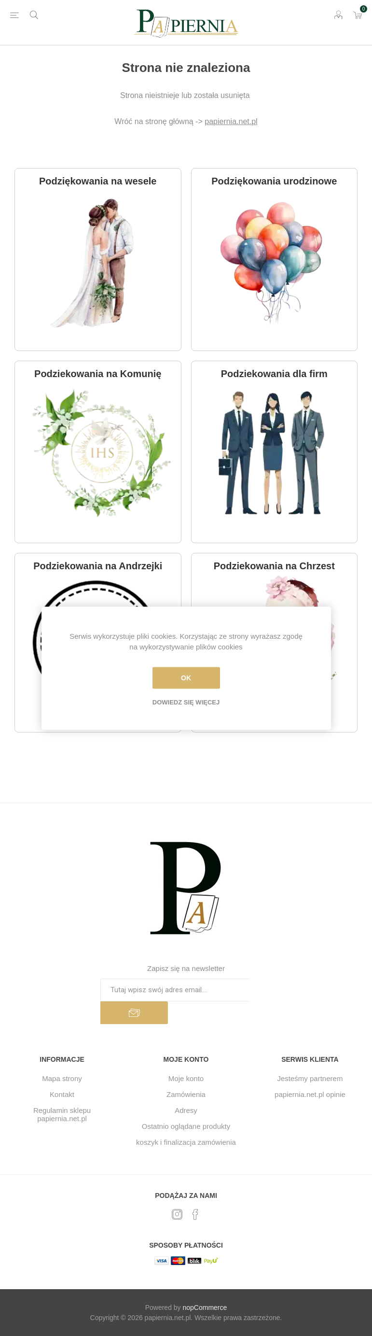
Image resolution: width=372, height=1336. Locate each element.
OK (186, 678)
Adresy (186, 1110)
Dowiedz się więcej (186, 701)
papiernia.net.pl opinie (310, 1094)
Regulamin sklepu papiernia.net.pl (62, 1114)
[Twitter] (177, 1214)
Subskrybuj (134, 1012)
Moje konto (186, 1078)
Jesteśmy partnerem (310, 1078)
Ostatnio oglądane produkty (186, 1126)
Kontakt (62, 1094)
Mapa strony (62, 1078)
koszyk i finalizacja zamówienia (186, 1142)
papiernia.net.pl (231, 121)
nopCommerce (205, 1307)
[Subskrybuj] (174, 990)
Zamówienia (186, 1094)
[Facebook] (195, 1214)
